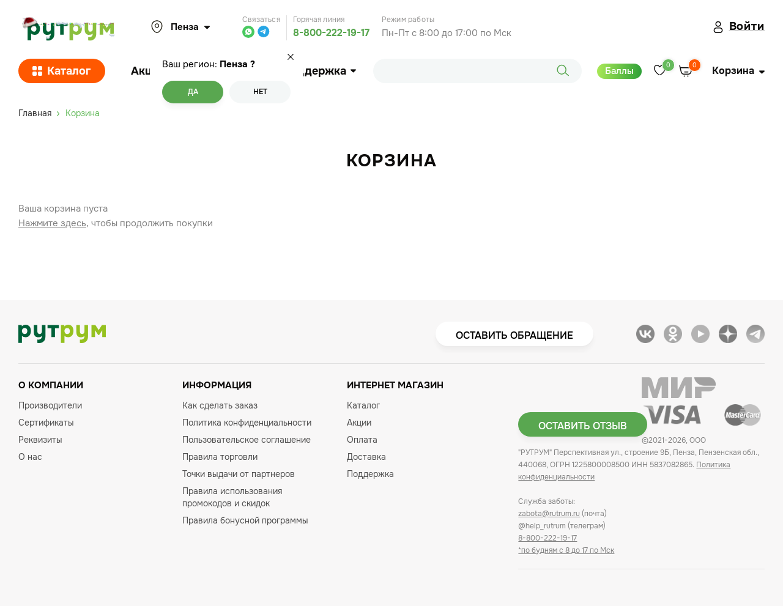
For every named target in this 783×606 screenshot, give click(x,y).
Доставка (366, 456)
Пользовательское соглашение (246, 439)
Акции (148, 71)
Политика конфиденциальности (246, 422)
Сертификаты (46, 422)
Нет (260, 92)
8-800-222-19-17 (331, 32)
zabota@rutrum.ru (549, 514)
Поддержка (319, 71)
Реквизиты (40, 439)
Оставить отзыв (582, 425)
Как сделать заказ (220, 405)
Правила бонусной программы (245, 520)
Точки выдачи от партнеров (238, 473)
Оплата (362, 439)
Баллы (619, 71)
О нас (30, 456)
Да (193, 92)
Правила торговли (220, 456)
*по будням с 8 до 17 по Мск (566, 550)
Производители (50, 405)
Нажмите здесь (52, 223)
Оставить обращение (514, 335)
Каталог (61, 71)
